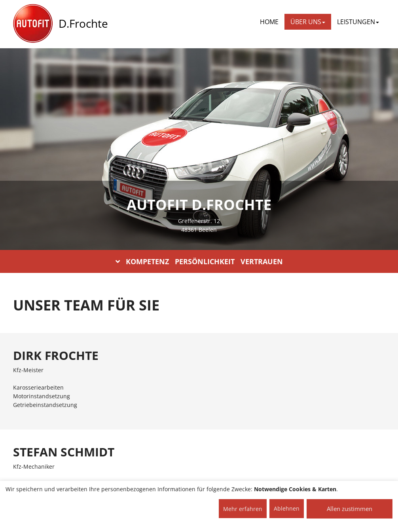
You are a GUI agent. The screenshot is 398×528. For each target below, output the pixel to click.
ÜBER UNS (307, 21)
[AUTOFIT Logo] (33, 23)
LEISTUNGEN (358, 21)
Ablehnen (286, 508)
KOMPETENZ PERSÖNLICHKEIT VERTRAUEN (199, 261)
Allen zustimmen (349, 509)
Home (269, 21)
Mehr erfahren (242, 509)
